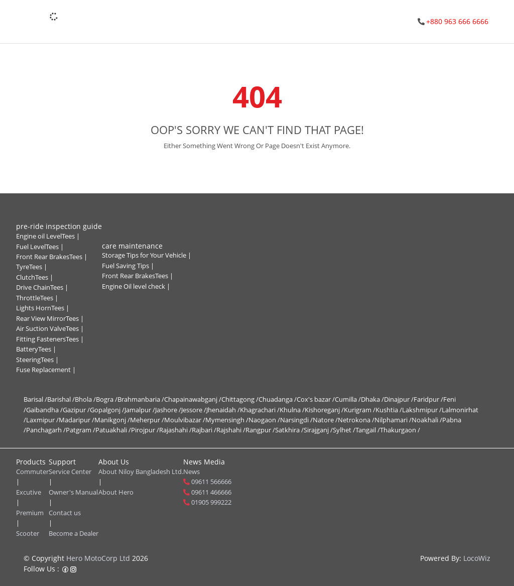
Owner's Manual (73, 492)
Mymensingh (226, 419)
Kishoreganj (324, 409)
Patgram (80, 429)
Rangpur (260, 429)
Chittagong (240, 399)
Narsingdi (296, 419)
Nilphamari (393, 419)
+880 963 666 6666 (457, 21)
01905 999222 (211, 502)
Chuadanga (278, 399)
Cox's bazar (316, 399)
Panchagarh (46, 429)
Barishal (61, 399)
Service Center (70, 471)
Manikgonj (112, 419)
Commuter (32, 471)
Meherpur (147, 419)
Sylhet (344, 429)
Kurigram (359, 409)
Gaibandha (44, 409)
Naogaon (264, 419)
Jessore (193, 409)
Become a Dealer (73, 533)
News (191, 471)
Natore (325, 419)
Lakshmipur (422, 409)
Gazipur (76, 409)
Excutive (28, 492)
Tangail (367, 429)
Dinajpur (399, 399)
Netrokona (356, 419)
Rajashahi (175, 429)
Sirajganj (318, 429)
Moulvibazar (184, 419)
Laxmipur (42, 419)
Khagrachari (260, 409)
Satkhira (289, 429)
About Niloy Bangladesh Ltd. (140, 471)
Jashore (168, 409)
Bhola (85, 399)
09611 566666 (211, 481)
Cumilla (348, 399)
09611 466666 (211, 492)
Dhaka (372, 399)
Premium (30, 512)
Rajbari (204, 429)
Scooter (27, 533)
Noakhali (427, 419)
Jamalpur (139, 409)
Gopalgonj (107, 409)
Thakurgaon (400, 429)
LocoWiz (476, 558)
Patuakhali (113, 429)
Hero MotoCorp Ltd (98, 558)
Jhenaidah (223, 409)
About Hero (116, 492)
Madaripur (76, 419)
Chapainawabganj (192, 399)
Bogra (106, 399)
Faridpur (428, 399)
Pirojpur (145, 429)
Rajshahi (230, 429)
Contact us (65, 512)
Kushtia (388, 409)
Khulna (292, 409)
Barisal (35, 399)
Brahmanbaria (140, 399)
